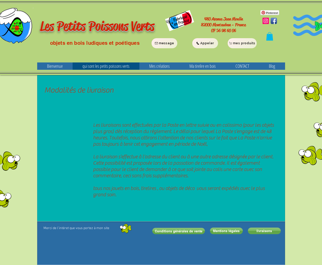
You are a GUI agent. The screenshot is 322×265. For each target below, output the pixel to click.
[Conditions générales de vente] (178, 231)
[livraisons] (264, 231)
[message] (164, 43)
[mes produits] (242, 43)
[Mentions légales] (226, 231)
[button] (269, 36)
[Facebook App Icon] (274, 21)
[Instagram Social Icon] (266, 21)
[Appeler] (205, 43)
